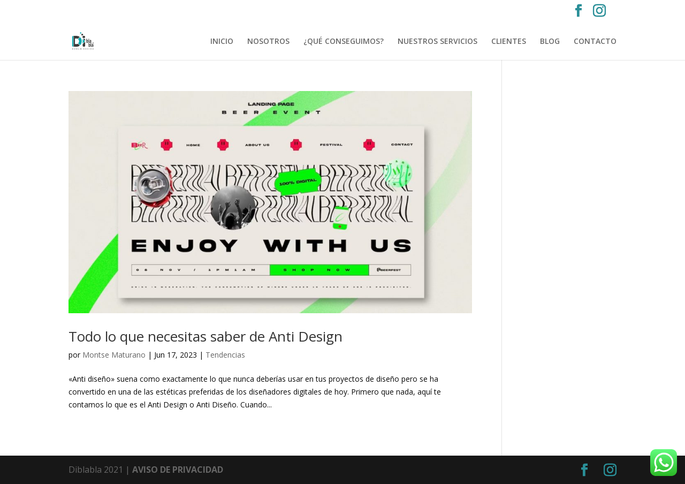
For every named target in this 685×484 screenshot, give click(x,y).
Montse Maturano (114, 355)
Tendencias (225, 355)
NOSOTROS (268, 41)
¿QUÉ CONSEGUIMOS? (343, 41)
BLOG (550, 41)
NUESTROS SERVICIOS (437, 41)
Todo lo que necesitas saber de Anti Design (205, 336)
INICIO (221, 41)
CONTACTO (595, 41)
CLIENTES (508, 41)
